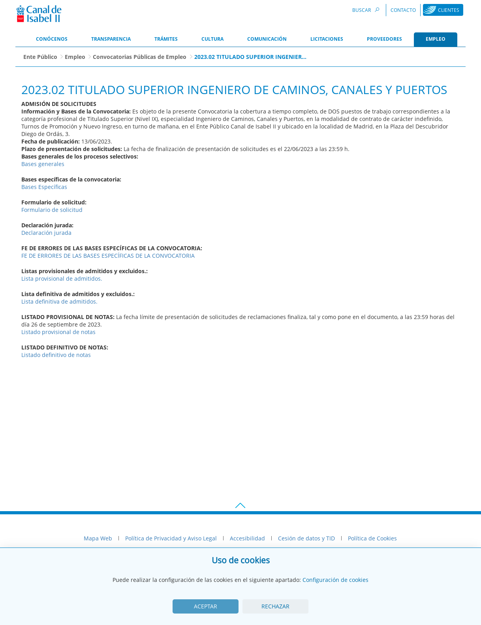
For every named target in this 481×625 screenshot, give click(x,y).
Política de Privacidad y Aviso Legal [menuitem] (171, 538)
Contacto (403, 10)
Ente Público (40, 56)
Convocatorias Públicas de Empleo (139, 56)
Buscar (366, 9)
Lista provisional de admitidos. (61, 278)
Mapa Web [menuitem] (98, 538)
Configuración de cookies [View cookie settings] (335, 579)
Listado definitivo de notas (56, 355)
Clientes (448, 10)
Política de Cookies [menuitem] (372, 538)
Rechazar (275, 606)
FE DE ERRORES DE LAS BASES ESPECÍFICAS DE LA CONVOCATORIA (108, 255)
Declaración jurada (46, 232)
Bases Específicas (44, 187)
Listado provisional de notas (58, 332)
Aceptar (205, 606)
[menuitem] (51, 39)
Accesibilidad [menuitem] (247, 538)
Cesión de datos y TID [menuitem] (306, 538)
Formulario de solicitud (52, 209)
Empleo (75, 56)
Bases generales (42, 164)
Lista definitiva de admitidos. (59, 301)
